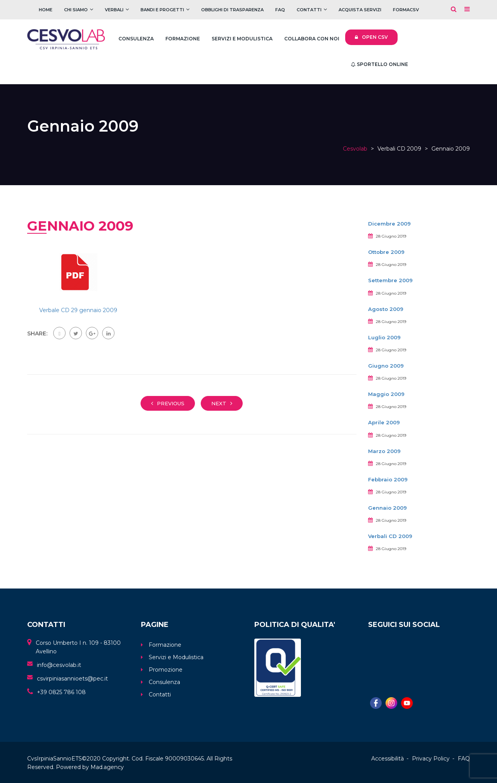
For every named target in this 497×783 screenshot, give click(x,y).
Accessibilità (387, 758)
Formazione (182, 39)
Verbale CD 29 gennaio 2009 (78, 310)
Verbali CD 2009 (390, 536)
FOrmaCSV (406, 9)
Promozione (165, 669)
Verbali (114, 9)
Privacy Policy (431, 758)
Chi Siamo (76, 9)
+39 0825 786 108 (61, 692)
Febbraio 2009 (388, 479)
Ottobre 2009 (386, 252)
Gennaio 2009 (387, 508)
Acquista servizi (360, 9)
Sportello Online (379, 64)
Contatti (309, 9)
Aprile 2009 (384, 422)
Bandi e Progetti (162, 9)
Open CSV (371, 37)
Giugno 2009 (386, 366)
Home (45, 9)
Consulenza (136, 39)
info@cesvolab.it (59, 664)
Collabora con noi (311, 39)
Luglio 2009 (384, 337)
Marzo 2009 (384, 451)
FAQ (280, 9)
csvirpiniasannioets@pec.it (72, 678)
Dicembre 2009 (389, 223)
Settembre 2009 (390, 280)
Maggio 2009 (386, 394)
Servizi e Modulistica (242, 39)
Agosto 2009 (385, 309)
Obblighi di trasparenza (232, 9)
